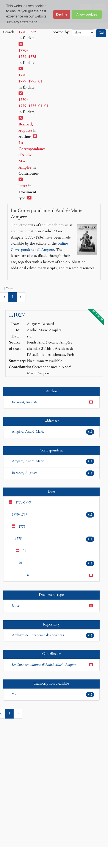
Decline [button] (61, 14)
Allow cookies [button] (86, 14)
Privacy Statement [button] (22, 22)
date (83, 32)
